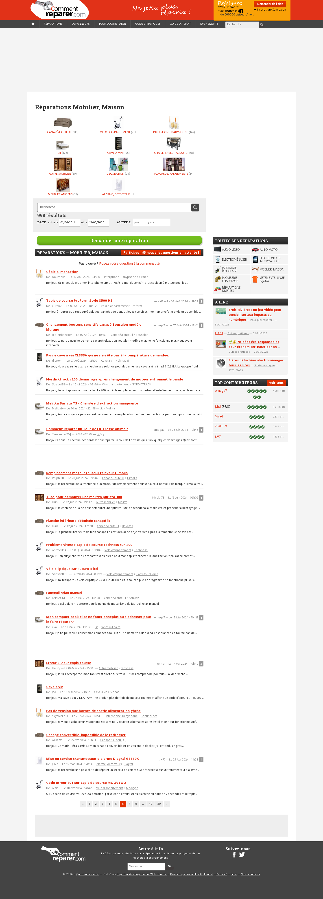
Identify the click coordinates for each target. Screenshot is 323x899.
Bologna (127, 526)
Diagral (128, 764)
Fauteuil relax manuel (64, 592)
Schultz (134, 598)
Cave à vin (118, 145)
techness (127, 668)
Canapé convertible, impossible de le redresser (86, 734)
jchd (218, 406)
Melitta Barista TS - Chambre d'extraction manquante (92, 403)
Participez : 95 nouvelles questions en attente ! (161, 252)
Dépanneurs (81, 24)
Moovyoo (132, 788)
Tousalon (142, 335)
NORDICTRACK (141, 384)
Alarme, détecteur (118, 187)
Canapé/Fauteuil (63, 125)
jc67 (218, 436)
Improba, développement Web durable (142, 874)
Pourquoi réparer (112, 24)
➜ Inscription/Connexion (270, 9)
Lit (63, 145)
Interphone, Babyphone (174, 125)
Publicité (221, 874)
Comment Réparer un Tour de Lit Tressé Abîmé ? (87, 428)
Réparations (53, 24)
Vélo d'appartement (118, 125)
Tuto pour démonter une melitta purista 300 (84, 497)
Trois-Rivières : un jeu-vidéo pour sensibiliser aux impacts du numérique (255, 315)
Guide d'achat (180, 24)
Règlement (206, 874)
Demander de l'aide (270, 4)
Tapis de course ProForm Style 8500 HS (79, 300)
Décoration (118, 166)
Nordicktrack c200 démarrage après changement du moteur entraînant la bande (114, 379)
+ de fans (230, 11)
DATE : (42, 222)
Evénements (209, 24)
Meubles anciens (63, 187)
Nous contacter (250, 874)
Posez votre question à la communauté (129, 263)
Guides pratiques (148, 24)
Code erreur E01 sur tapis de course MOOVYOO (86, 782)
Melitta (110, 408)
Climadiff (123, 360)
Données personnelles (184, 874)
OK (169, 866)
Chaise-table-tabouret (174, 145)
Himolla (132, 478)
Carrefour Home (147, 574)
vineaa (115, 692)
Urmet (143, 277)
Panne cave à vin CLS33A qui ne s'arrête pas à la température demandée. (107, 355)
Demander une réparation (119, 240)
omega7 (221, 390)
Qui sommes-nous (87, 874)
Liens (219, 333)
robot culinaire (110, 627)
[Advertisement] (161, 59)
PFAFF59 (221, 426)
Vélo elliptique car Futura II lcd (72, 568)
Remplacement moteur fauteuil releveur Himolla (87, 472)
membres (228, 7)
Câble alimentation (62, 271)
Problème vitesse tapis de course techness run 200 (89, 544)
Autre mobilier (63, 166)
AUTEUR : (143, 222)
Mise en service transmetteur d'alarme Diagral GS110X (92, 758)
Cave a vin (54, 686)
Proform (136, 306)
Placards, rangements (174, 166)
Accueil (61, 9)
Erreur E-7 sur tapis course (68, 662)
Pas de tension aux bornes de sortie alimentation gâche (93, 710)
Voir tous (276, 382)
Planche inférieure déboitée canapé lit (78, 520)
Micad (219, 416)
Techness (141, 550)
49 (150, 804)
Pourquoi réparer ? (262, 319)
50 (159, 804)
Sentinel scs (149, 716)
